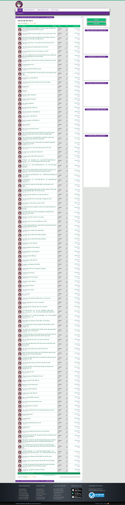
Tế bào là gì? (25, 86)
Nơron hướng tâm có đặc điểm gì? (31, 111)
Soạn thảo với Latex (23, 492)
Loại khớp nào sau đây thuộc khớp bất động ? (34, 239)
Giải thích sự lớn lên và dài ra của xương (33, 217)
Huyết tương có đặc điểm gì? (29, 393)
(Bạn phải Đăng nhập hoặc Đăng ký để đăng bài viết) (70, 476)
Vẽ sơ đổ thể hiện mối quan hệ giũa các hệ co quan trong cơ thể (39, 33)
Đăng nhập (96, 23)
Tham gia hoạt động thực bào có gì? (31, 422)
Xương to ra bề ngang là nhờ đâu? (31, 264)
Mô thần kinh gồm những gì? (29, 107)
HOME (20, 10)
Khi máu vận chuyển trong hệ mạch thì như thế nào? (36, 431)
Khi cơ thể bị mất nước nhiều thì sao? (32, 401)
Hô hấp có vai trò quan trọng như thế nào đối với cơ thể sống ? (38, 460)
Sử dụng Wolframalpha (24, 494)
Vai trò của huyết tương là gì (29, 388)
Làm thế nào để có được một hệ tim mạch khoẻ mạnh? (36, 362)
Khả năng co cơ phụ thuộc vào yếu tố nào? (33, 203)
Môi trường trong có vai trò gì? (30, 405)
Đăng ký (96, 19)
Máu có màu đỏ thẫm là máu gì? (30, 397)
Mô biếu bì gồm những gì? (29, 94)
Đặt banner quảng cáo (23, 498)
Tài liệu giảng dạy (22, 489)
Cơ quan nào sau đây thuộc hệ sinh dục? (33, 156)
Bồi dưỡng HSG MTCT (58, 492)
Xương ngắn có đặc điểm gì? (29, 260)
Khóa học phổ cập (58, 498)
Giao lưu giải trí (39, 495)
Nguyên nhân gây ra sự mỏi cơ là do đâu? (33, 302)
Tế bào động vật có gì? (28, 64)
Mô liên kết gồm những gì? (29, 99)
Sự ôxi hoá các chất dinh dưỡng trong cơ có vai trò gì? (36, 298)
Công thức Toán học (23, 490)
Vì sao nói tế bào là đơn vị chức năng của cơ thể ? (35, 51)
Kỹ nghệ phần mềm (40, 498)
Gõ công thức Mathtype (24, 497)
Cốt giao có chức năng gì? (29, 281)
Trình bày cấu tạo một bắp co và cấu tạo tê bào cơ (35, 194)
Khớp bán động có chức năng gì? (31, 247)
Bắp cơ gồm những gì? (28, 285)
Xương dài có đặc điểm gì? (29, 255)
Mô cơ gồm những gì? (28, 103)
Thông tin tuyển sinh (40, 490)
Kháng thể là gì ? (26, 418)
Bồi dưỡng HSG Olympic (59, 497)
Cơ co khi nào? (26, 294)
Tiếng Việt (97, 503)
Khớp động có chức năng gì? (29, 243)
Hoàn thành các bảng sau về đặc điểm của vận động (36, 320)
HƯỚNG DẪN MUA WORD (43, 10)
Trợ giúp (105, 503)
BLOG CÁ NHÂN (54, 10)
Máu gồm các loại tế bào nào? (30, 384)
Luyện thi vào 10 (57, 495)
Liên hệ (101, 503)
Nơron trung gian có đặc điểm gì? (31, 120)
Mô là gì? (24, 90)
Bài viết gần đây (20, 13)
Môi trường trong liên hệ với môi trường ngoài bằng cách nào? (38, 410)
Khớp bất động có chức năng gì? (30, 251)
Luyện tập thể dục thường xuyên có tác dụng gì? (35, 306)
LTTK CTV (24, 31)
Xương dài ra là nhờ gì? (28, 272)
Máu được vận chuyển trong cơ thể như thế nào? (35, 348)
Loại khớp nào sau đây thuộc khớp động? (33, 230)
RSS (108, 503)
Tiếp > (35, 23)
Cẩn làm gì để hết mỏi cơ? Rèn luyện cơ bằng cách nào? (37, 198)
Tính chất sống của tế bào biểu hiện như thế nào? (35, 47)
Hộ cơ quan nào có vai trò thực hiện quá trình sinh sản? (36, 147)
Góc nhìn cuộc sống (40, 497)
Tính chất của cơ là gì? (28, 289)
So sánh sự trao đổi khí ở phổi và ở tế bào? (33, 469)
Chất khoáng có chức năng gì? (30, 277)
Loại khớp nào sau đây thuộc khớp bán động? (34, 234)
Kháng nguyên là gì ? (27, 414)
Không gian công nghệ (41, 494)
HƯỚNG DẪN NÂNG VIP (29, 10)
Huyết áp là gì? (26, 427)
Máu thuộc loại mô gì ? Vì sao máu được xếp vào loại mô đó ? (38, 42)
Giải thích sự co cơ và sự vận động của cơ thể (34, 221)
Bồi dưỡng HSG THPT (58, 489)
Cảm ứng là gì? (26, 124)
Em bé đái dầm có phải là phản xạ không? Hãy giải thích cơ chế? (39, 60)
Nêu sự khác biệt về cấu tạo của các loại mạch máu (35, 339)
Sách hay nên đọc (40, 492)
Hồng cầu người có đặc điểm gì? (30, 380)
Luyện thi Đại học (57, 494)
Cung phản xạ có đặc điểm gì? (30, 78)
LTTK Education (41, 502)
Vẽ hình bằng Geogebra (24, 495)
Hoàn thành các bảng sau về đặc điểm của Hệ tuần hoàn (37, 456)
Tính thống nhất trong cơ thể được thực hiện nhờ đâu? (36, 82)
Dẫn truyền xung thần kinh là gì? (30, 128)
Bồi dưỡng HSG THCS (58, 490)
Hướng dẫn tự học (40, 489)
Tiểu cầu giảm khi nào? (28, 371)
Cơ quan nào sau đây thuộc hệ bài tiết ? (32, 151)
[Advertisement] (96, 42)
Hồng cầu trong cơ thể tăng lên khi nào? (32, 376)
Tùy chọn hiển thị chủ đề (49, 475)
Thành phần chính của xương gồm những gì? (34, 268)
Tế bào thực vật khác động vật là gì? (31, 68)
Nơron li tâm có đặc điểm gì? (29, 116)
